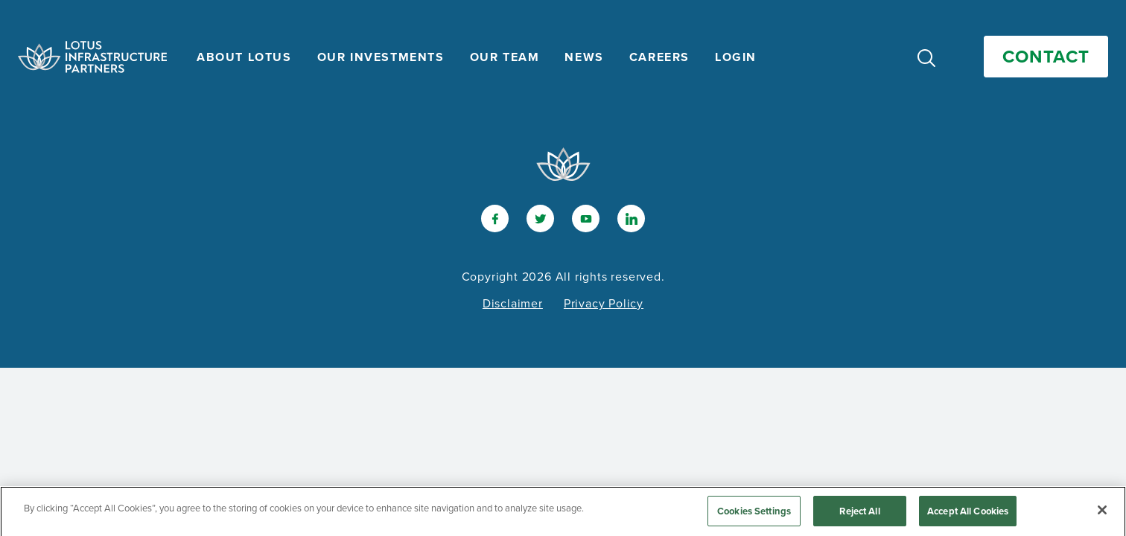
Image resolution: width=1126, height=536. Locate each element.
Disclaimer (513, 303)
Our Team (505, 57)
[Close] (1102, 513)
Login (736, 57)
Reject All (859, 515)
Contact (1046, 56)
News (583, 57)
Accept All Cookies (967, 515)
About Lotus (244, 57)
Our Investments (381, 57)
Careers (659, 57)
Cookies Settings (754, 515)
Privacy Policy (603, 303)
